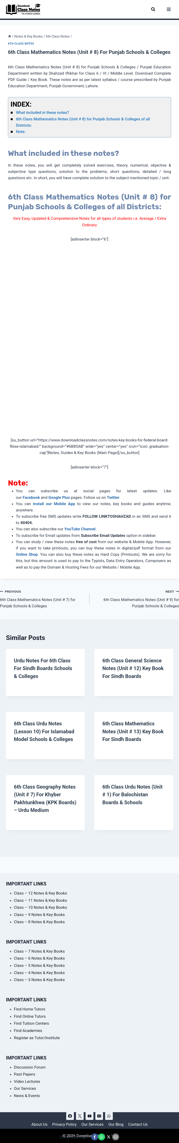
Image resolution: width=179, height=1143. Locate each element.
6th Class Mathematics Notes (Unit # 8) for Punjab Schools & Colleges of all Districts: (83, 122)
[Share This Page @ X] (108, 1136)
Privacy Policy (64, 1124)
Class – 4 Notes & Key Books (39, 972)
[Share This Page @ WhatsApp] (101, 1136)
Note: (20, 131)
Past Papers (24, 1074)
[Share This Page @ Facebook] (94, 1136)
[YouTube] (89, 1116)
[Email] (99, 1116)
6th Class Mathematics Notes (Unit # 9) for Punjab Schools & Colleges (136, 598)
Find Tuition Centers (31, 1023)
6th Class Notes (21, 43)
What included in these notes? (42, 112)
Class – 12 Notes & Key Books (40, 893)
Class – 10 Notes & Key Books (40, 907)
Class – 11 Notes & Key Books (40, 900)
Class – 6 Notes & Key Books (39, 958)
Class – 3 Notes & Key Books (39, 979)
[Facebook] (70, 1116)
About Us (39, 1124)
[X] (80, 1116)
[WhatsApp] (109, 1116)
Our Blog (116, 1124)
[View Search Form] (153, 9)
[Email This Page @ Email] (115, 1136)
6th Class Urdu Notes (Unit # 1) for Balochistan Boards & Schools (132, 793)
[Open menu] (169, 9)
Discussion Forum (30, 1067)
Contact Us (138, 1124)
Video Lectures (27, 1081)
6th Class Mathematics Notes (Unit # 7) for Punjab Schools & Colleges (43, 598)
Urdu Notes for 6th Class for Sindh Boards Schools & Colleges (43, 668)
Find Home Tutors (29, 1009)
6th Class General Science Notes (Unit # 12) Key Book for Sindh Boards (133, 668)
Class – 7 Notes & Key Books (39, 951)
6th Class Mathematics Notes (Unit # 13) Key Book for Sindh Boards (133, 731)
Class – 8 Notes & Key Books (39, 921)
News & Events (27, 1095)
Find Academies (28, 1030)
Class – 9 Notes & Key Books (39, 914)
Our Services (25, 1088)
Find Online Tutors (30, 1016)
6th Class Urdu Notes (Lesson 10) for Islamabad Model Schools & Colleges (44, 731)
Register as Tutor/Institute (37, 1037)
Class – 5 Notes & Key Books (39, 965)
